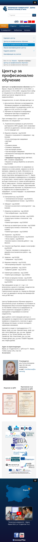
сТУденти (13, 26)
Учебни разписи (25, 26)
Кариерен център (19, 38)
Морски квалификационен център (15, 48)
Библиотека (18, 30)
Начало (14, 61)
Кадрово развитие (19, 51)
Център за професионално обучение (19, 41)
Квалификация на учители (12, 54)
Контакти (27, 30)
